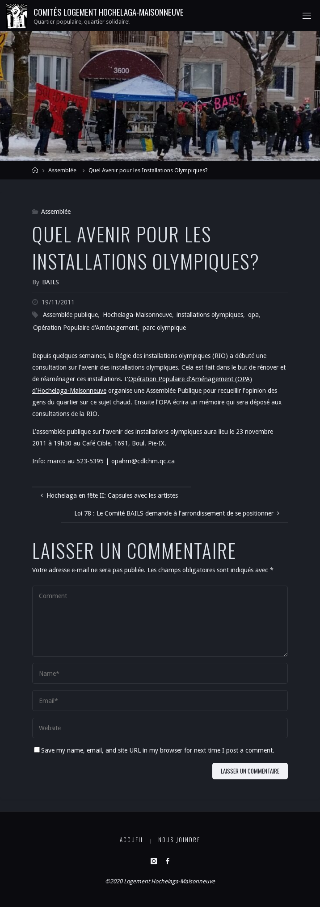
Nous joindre (179, 840)
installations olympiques (210, 314)
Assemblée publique (70, 314)
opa (253, 314)
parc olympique (164, 327)
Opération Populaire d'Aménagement (85, 327)
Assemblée (62, 170)
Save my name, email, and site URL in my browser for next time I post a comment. (154, 750)
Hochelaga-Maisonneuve (137, 314)
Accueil (132, 840)
